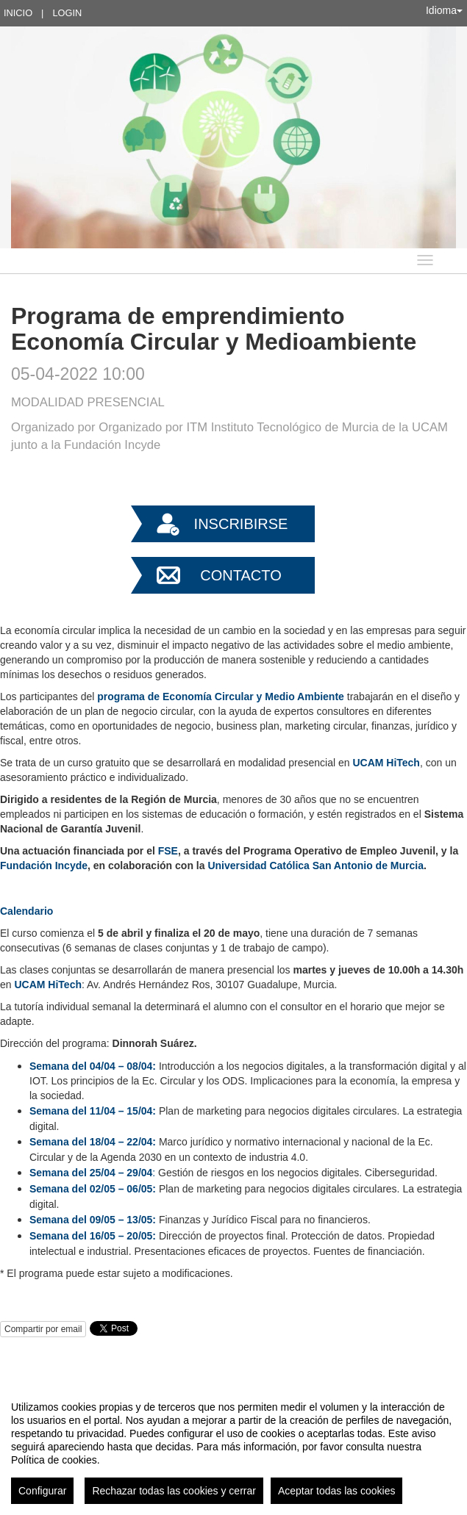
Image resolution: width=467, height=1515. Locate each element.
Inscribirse (241, 524)
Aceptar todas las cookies (337, 1491)
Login (67, 12)
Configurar (42, 1491)
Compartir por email (43, 1329)
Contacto (240, 575)
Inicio (18, 12)
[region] (233, 1446)
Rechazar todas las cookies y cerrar (174, 1491)
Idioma (444, 10)
